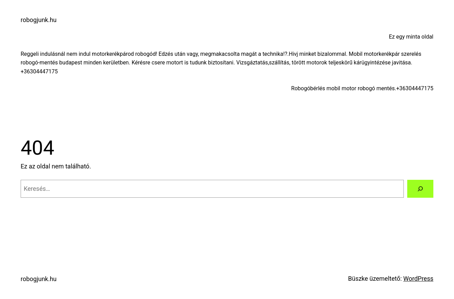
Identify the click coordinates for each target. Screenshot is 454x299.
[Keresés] (420, 189)
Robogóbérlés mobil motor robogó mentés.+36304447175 (362, 88)
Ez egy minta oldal (411, 36)
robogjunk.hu (39, 19)
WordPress (418, 278)
